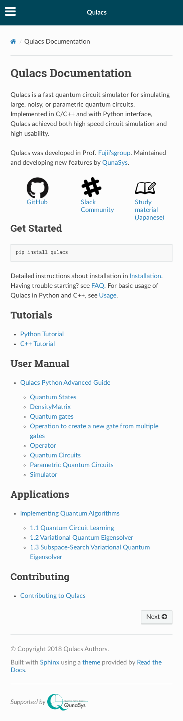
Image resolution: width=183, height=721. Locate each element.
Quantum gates (52, 416)
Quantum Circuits (55, 455)
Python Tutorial (42, 334)
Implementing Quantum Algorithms (70, 513)
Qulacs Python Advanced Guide (65, 382)
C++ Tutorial (37, 344)
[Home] (14, 41)
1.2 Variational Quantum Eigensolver (81, 537)
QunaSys (115, 162)
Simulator (43, 475)
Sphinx (49, 662)
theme (91, 662)
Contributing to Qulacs (53, 596)
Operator (43, 445)
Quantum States (53, 397)
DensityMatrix (50, 407)
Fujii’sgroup (114, 153)
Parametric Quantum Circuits (72, 465)
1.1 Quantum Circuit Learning (72, 528)
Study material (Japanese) (149, 202)
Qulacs (97, 12)
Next (156, 617)
